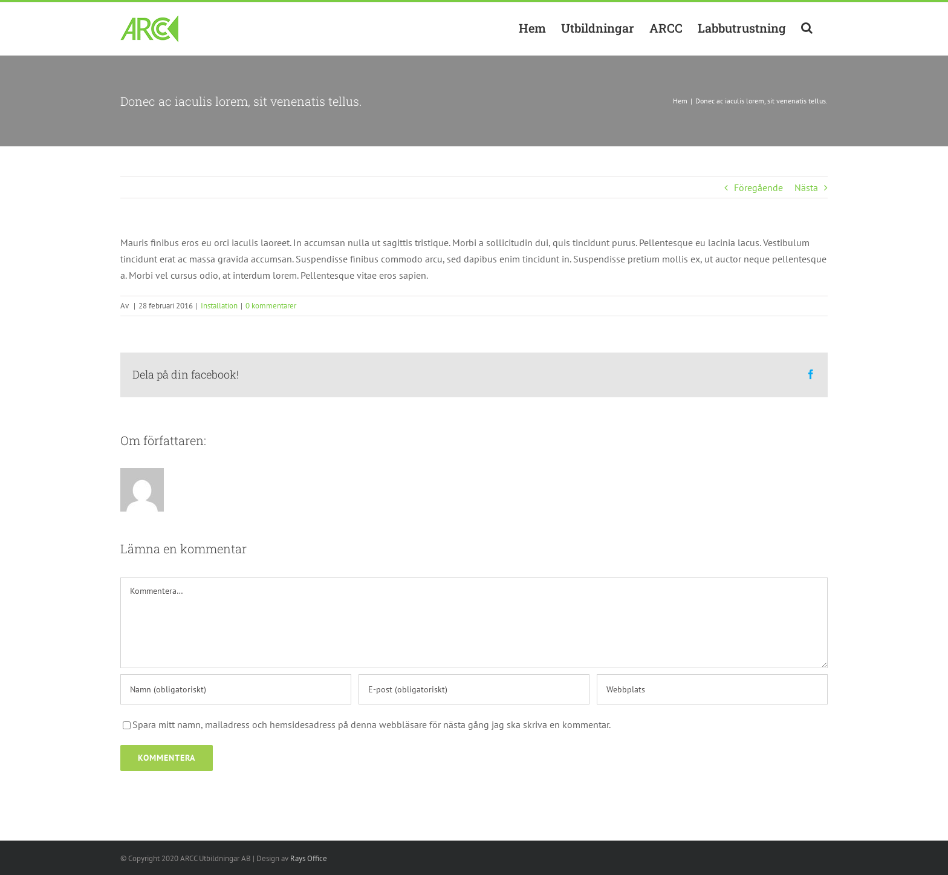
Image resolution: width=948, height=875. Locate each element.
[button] (807, 27)
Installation (219, 306)
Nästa (806, 187)
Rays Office (308, 858)
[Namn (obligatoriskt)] (235, 689)
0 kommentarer (270, 306)
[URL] (712, 689)
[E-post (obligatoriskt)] (474, 689)
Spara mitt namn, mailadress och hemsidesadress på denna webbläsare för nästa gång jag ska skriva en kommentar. (371, 724)
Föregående (758, 187)
